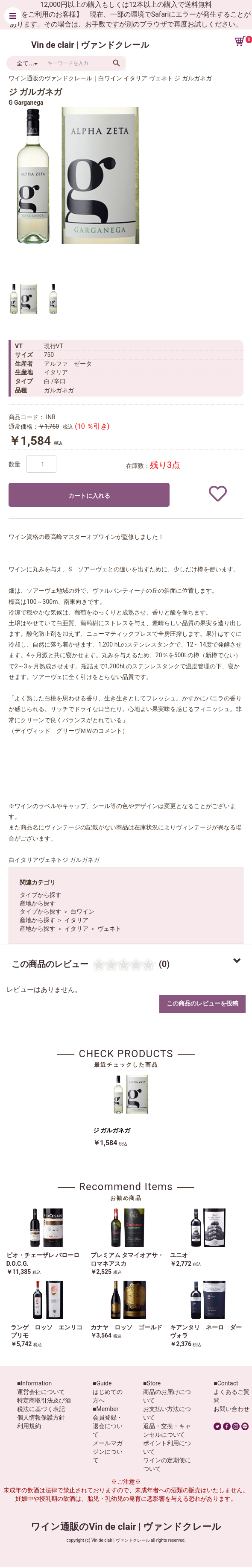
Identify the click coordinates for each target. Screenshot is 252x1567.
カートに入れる (89, 495)
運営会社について (41, 1391)
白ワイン (82, 911)
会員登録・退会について (108, 1426)
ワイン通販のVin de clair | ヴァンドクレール (126, 1526)
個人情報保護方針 (41, 1417)
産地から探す (38, 903)
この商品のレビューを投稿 (202, 1003)
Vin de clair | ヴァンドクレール (90, 45)
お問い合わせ (231, 1408)
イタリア (76, 920)
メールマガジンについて (108, 1452)
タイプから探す (41, 894)
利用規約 (29, 1426)
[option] (77, 175)
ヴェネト (109, 928)
